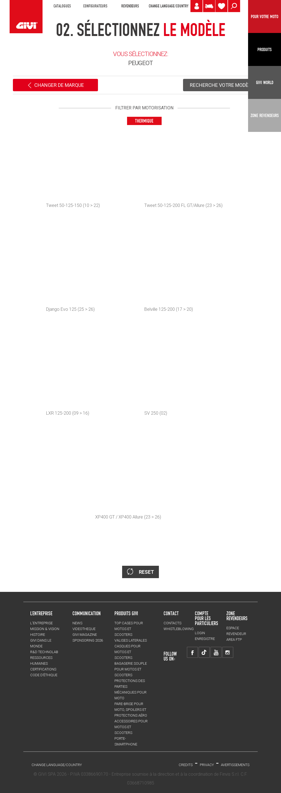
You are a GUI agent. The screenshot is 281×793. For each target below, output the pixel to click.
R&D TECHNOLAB (44, 652)
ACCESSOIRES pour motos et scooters (131, 727)
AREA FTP (234, 639)
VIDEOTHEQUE (83, 629)
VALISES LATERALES (130, 640)
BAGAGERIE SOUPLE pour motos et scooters (130, 669)
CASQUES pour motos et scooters (127, 652)
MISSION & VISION (44, 629)
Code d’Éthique (43, 675)
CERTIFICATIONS (43, 669)
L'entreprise (41, 623)
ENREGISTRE (205, 639)
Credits (186, 765)
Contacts (172, 623)
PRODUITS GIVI (126, 613)
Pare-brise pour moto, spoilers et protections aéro (130, 709)
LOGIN (200, 633)
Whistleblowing (179, 629)
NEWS (77, 623)
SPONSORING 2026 (87, 640)
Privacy (207, 765)
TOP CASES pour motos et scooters (128, 629)
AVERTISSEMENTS (235, 765)
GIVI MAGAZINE (84, 635)
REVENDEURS (130, 6)
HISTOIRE (37, 635)
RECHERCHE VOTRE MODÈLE (225, 85)
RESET (140, 572)
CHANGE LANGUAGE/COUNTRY (168, 6)
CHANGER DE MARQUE (55, 85)
